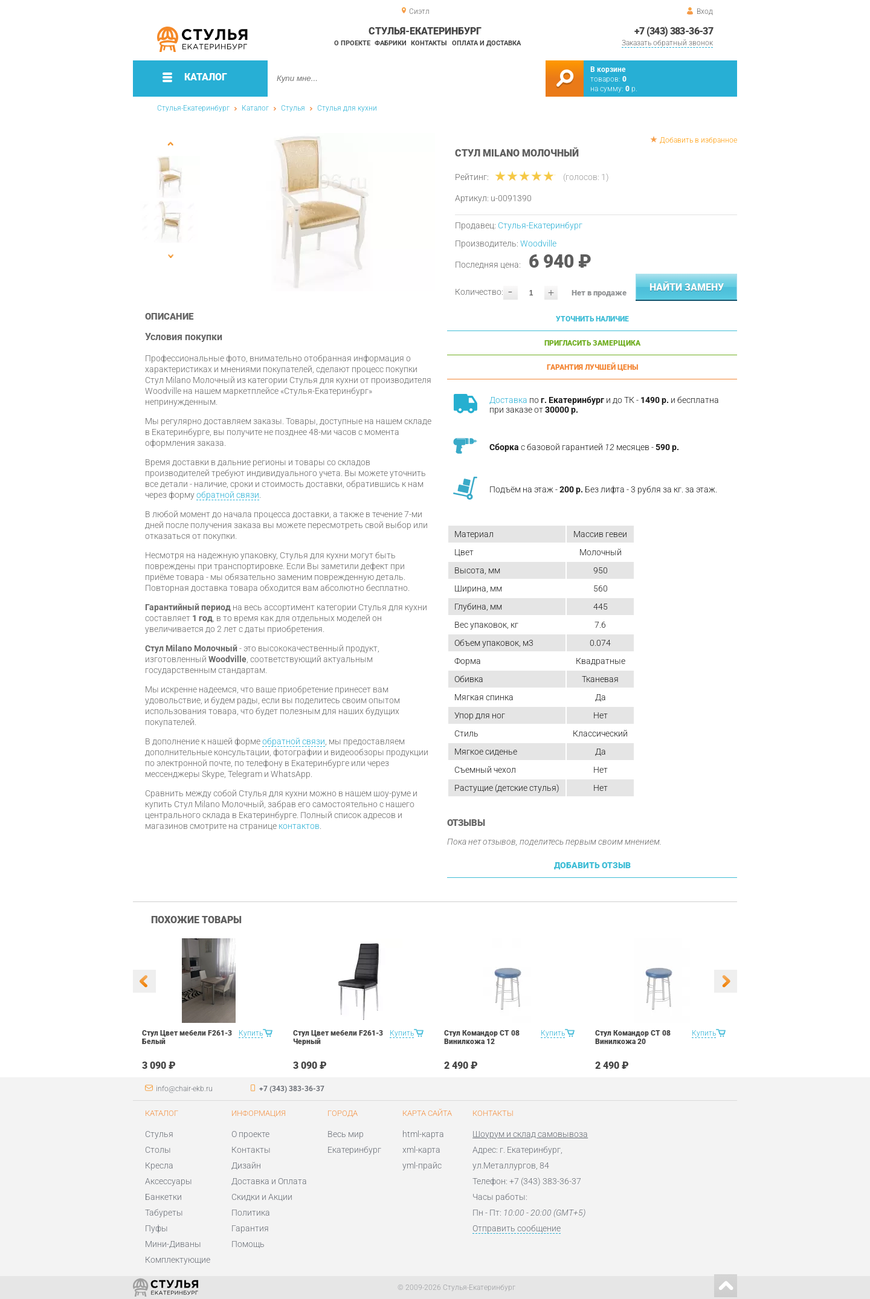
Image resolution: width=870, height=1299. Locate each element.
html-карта (423, 1134)
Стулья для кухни (347, 108)
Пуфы (156, 1228)
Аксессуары (168, 1181)
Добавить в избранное (698, 140)
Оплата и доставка (486, 43)
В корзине (607, 69)
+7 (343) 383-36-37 (673, 31)
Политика (250, 1212)
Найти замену (686, 287)
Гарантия (250, 1228)
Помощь (248, 1244)
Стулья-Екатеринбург (193, 108)
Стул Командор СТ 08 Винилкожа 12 (482, 1037)
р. (631, 89)
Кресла (159, 1165)
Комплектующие (177, 1260)
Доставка (508, 400)
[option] (321, 212)
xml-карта (421, 1150)
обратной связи (227, 495)
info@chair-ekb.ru (184, 1089)
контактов (299, 826)
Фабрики (391, 43)
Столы (158, 1150)
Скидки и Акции (261, 1197)
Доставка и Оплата (269, 1181)
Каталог (255, 108)
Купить (251, 1033)
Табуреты (164, 1212)
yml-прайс (422, 1165)
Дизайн (246, 1165)
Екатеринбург (354, 1150)
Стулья (293, 108)
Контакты (429, 43)
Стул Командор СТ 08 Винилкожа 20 (633, 1037)
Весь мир (345, 1134)
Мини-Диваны (173, 1244)
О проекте (352, 43)
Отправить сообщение (516, 1228)
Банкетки (163, 1197)
